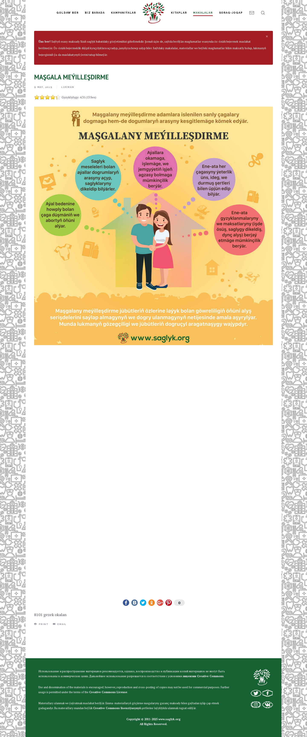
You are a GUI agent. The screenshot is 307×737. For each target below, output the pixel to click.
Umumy (106, 45)
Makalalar (203, 12)
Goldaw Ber (67, 12)
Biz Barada (95, 12)
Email (60, 649)
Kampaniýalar (123, 12)
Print (41, 649)
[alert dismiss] (266, 61)
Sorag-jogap (231, 12)
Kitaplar (179, 12)
